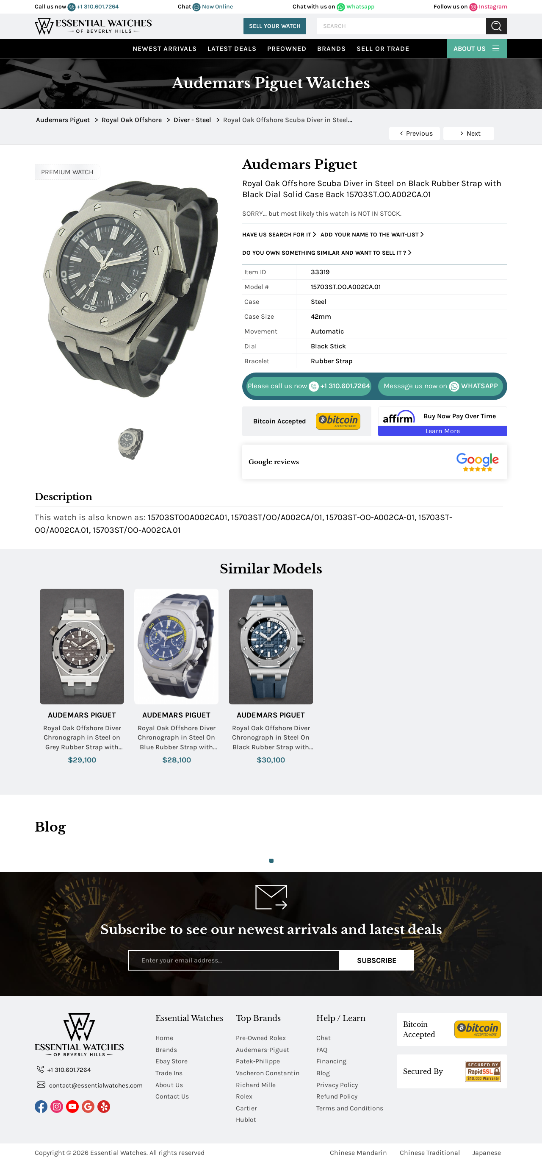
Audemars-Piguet (263, 1049)
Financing (332, 1061)
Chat (323, 1038)
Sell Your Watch (275, 26)
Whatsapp (355, 6)
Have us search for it (279, 235)
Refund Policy (337, 1095)
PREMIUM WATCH (67, 172)
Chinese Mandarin (358, 1150)
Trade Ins (169, 1072)
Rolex (244, 1095)
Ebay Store (171, 1061)
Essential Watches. (119, 1150)
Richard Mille (256, 1083)
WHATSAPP (441, 386)
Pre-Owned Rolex (261, 1038)
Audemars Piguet (82, 715)
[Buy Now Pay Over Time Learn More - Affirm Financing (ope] (442, 421)
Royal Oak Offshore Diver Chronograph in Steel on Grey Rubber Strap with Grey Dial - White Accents (82, 738)
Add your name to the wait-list (372, 235)
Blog (323, 1072)
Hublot (246, 1118)
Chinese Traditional (430, 1150)
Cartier (246, 1106)
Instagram (488, 6)
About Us (477, 47)
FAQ (321, 1049)
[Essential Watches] (93, 25)
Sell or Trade (383, 49)
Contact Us (172, 1095)
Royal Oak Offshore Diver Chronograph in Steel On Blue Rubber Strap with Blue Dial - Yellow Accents (176, 738)
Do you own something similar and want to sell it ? (327, 253)
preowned (287, 49)
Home (164, 1038)
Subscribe (376, 960)
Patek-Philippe (258, 1061)
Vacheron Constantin (268, 1072)
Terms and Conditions (350, 1106)
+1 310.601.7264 (93, 6)
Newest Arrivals (165, 49)
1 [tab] (271, 861)
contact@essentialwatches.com (90, 1085)
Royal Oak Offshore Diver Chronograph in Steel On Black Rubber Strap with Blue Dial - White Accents (270, 738)
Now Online (212, 6)
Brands (331, 49)
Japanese (487, 1150)
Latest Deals (232, 49)
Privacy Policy (337, 1083)
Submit (496, 26)
